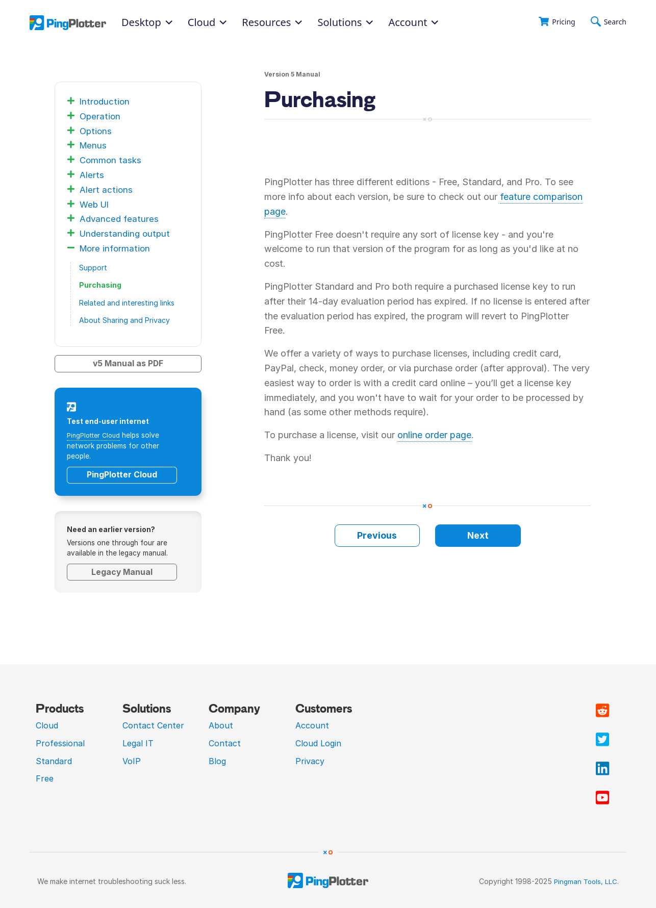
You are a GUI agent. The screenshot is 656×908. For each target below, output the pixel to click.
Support (93, 267)
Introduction (106, 101)
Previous (377, 535)
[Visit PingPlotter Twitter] (602, 739)
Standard (54, 760)
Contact (225, 743)
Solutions (345, 22)
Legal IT (138, 743)
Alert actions (106, 189)
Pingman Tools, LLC (584, 881)
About (221, 725)
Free (45, 778)
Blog (217, 760)
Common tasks (111, 160)
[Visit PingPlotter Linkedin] (602, 768)
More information (116, 248)
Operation (101, 116)
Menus (94, 145)
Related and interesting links (126, 302)
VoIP (131, 760)
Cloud (47, 725)
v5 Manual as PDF (128, 363)
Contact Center (153, 725)
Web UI (95, 204)
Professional (60, 743)
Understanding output (126, 233)
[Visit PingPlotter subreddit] (602, 710)
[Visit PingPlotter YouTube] (602, 798)
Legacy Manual (122, 571)
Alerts (92, 174)
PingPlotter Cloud (96, 435)
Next (478, 535)
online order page (434, 435)
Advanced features (120, 218)
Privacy (309, 760)
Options (96, 130)
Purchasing (100, 285)
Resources (272, 22)
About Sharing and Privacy (124, 320)
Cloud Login (318, 743)
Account (413, 22)
